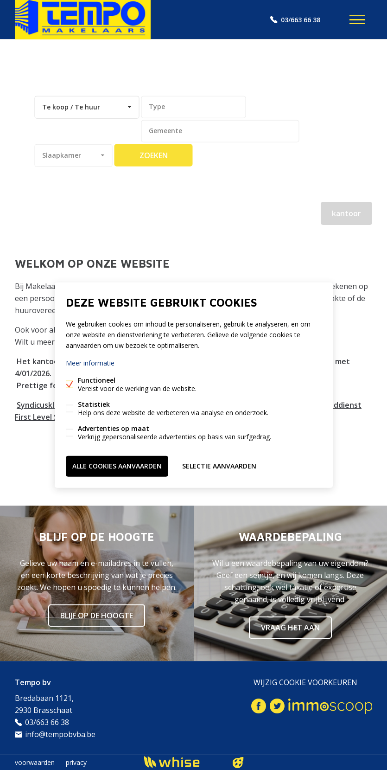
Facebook (258, 706)
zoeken (154, 155)
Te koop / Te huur (71, 107)
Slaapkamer (61, 155)
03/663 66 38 (300, 19)
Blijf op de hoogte (96, 615)
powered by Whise (182, 762)
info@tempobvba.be (60, 734)
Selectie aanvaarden (219, 466)
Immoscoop (330, 706)
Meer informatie (90, 363)
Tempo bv (33, 682)
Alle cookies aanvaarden (117, 466)
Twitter (277, 706)
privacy (76, 762)
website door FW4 (237, 762)
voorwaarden (35, 762)
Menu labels (357, 20)
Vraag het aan (290, 627)
